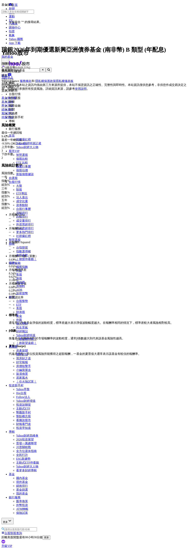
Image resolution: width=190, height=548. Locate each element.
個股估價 (22, 170)
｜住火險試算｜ (26, 381)
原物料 (20, 286)
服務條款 (26, 81)
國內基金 (22, 478)
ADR (19, 289)
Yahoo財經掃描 (25, 400)
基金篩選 (22, 489)
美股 (19, 274)
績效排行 (22, 485)
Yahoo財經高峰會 (27, 435)
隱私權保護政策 (45, 81)
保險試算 (22, 512)
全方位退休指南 (26, 451)
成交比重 (22, 201)
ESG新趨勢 (23, 458)
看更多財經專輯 (26, 470)
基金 (12, 474)
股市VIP (14, 151)
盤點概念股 (23, 416)
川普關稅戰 (23, 447)
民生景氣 (22, 327)
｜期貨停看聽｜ (26, 259)
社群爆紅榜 (23, 139)
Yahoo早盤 (23, 389)
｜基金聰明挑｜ (26, 339)
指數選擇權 (23, 251)
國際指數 (22, 266)
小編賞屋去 (23, 370)
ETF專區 (21, 193)
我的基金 (22, 493)
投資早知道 (23, 427)
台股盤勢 (22, 301)
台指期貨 (22, 247)
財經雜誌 (22, 331)
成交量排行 (23, 220)
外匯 (19, 319)
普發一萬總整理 (26, 443)
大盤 (19, 185)
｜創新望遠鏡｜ (26, 342)
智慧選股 (22, 154)
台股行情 (15, 181)
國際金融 (15, 263)
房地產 (13, 346)
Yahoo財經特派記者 (28, 143)
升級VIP (6, 545)
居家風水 (22, 377)
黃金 (19, 315)
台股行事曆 (23, 166)
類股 (19, 189)
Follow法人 (23, 397)
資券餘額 (22, 205)
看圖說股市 (23, 420)
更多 (7, 520)
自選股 (13, 178)
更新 (46, 537)
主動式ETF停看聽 (27, 462)
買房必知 (22, 354)
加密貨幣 (22, 293)
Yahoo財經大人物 (27, 147)
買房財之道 (23, 358)
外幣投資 (22, 505)
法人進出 (22, 197)
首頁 (12, 135)
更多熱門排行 (25, 232)
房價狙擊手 (23, 366)
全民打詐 (22, 454)
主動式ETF (23, 408)
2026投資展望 (25, 439)
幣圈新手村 (23, 412)
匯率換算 (22, 501)
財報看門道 (23, 424)
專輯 (12, 431)
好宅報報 (22, 362)
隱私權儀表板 (64, 81)
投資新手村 (16, 385)
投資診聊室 (23, 404)
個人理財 (22, 323)
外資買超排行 (25, 224)
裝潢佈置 (22, 373)
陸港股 (20, 312)
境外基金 (22, 481)
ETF (18, 304)
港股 (19, 278)
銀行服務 (15, 497)
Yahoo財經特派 (25, 335)
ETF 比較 (22, 162)
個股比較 (22, 158)
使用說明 (81, 88)
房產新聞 (22, 350)
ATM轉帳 (22, 508)
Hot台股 (21, 393)
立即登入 (7, 77)
